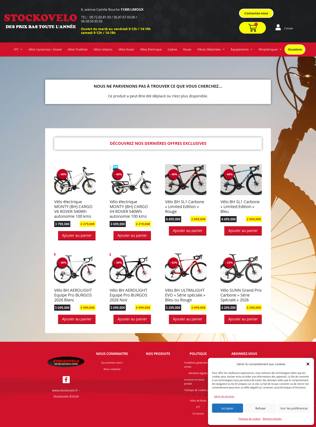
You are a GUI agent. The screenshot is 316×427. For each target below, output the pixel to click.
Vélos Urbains (103, 49)
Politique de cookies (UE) (198, 390)
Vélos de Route (198, 400)
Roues (187, 49)
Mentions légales (272, 418)
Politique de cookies (249, 418)
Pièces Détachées (211, 49)
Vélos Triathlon (78, 49)
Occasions (295, 49)
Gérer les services (224, 396)
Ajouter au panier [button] (76, 235)
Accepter (227, 408)
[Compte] (278, 27)
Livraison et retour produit (194, 381)
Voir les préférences (294, 408)
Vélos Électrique (151, 49)
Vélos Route (126, 49)
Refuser (260, 408)
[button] (308, 364)
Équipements (242, 49)
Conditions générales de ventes (197, 364)
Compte (288, 28)
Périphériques (270, 49)
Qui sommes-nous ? (112, 362)
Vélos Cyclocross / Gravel (45, 49)
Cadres (172, 49)
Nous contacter (112, 369)
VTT (18, 49)
